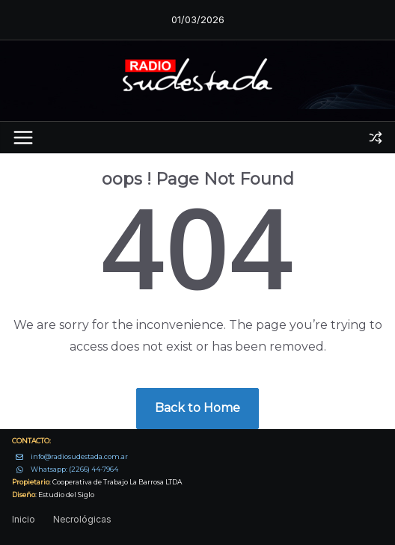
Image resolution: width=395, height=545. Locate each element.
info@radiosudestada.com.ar (79, 456)
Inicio (23, 519)
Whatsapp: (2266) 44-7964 (74, 469)
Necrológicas (82, 519)
